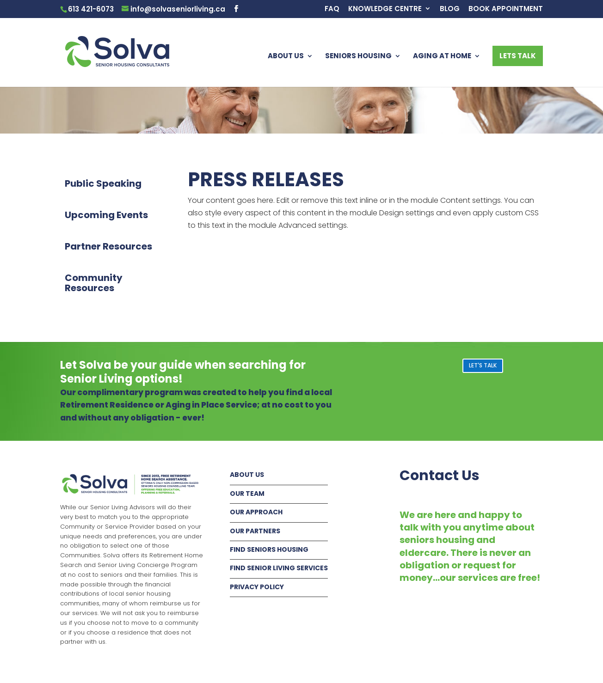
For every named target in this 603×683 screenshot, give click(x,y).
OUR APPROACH (256, 512)
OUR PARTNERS (255, 531)
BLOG (450, 9)
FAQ (332, 9)
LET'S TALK (483, 365)
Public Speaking (103, 183)
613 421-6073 (91, 9)
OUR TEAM (247, 493)
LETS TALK (517, 56)
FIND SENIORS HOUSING (269, 549)
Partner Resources (108, 246)
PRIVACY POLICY (257, 587)
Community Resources (94, 282)
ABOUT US (286, 57)
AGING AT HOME (442, 57)
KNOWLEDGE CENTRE (385, 9)
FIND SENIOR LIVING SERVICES (279, 568)
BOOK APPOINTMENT (505, 9)
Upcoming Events (106, 214)
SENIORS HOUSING (358, 57)
